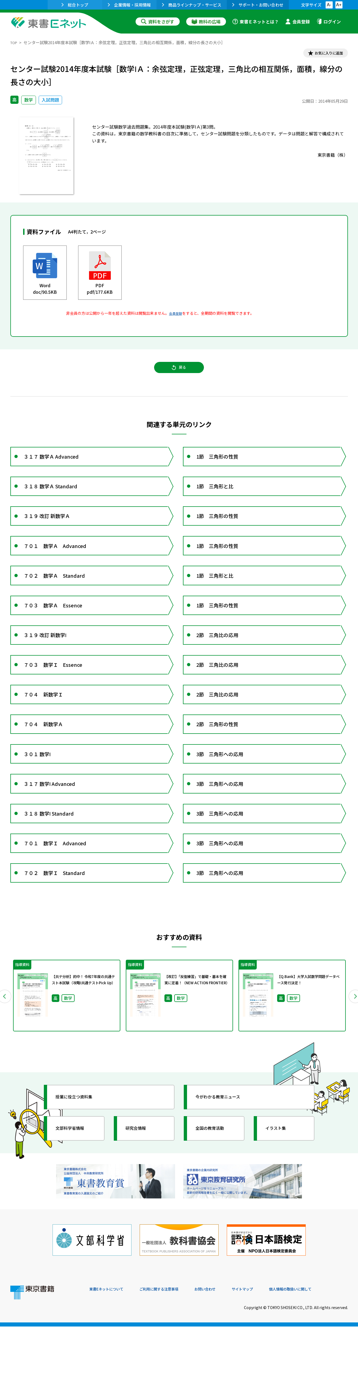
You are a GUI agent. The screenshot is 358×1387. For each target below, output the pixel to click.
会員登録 (297, 21)
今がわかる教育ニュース (225, 1167)
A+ (338, 4)
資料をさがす (157, 21)
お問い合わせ (224, 1350)
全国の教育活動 (215, 1198)
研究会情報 (140, 1198)
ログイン (328, 21)
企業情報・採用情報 (129, 5)
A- (329, 4)
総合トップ (75, 5)
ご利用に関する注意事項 (171, 1350)
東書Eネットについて (110, 1350)
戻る (179, 373)
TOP (14, 42)
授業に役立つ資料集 (80, 1167)
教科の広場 (206, 21)
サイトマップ (266, 1350)
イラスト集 (280, 1198)
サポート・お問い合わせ (257, 5)
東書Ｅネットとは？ (255, 21)
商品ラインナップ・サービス (191, 5)
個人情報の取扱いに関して (322, 1350)
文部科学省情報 (75, 1198)
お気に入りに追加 (324, 54)
